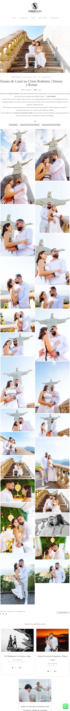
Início (14, 17)
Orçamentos (54, 17)
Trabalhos (24, 17)
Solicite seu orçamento (63, 612)
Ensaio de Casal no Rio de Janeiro (51, 125)
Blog (33, 17)
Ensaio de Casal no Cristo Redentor (29, 125)
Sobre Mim (42, 17)
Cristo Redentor (13, 125)
